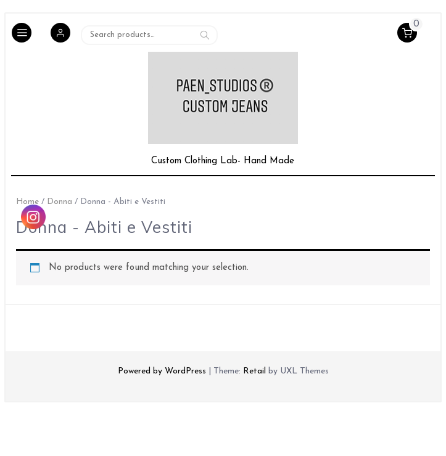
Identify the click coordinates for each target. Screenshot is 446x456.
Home (27, 202)
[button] (60, 34)
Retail (254, 371)
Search (205, 34)
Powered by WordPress (162, 371)
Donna (59, 202)
